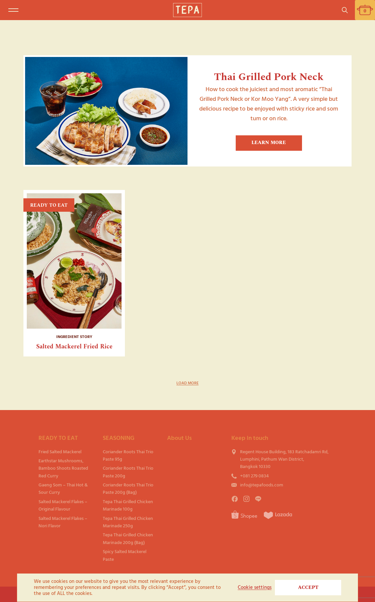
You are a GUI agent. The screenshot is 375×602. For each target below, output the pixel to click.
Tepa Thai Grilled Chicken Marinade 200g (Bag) (128, 538)
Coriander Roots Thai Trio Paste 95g (128, 455)
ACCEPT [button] (308, 587)
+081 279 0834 (254, 476)
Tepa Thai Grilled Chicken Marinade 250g (128, 522)
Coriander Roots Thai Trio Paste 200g (128, 471)
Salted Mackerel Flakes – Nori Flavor (63, 522)
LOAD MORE (187, 383)
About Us (179, 438)
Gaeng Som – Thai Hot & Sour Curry (63, 488)
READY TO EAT (58, 438)
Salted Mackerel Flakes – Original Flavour (63, 505)
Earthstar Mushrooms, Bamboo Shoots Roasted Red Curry (63, 468)
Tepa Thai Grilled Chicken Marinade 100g (128, 505)
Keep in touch (249, 438)
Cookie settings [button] (255, 588)
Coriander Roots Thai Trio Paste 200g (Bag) (128, 488)
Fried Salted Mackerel (60, 452)
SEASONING (118, 438)
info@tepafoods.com (261, 485)
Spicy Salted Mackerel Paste (124, 555)
